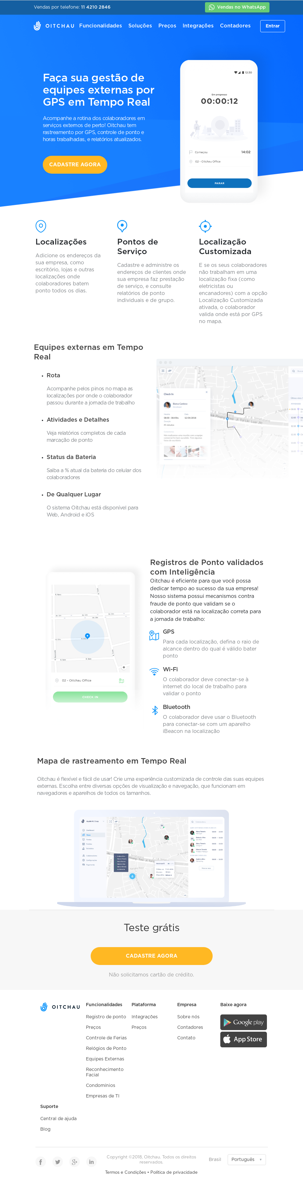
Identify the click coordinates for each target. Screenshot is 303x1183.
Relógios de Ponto (106, 1048)
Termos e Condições (125, 1173)
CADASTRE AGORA (75, 164)
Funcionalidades (100, 25)
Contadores (235, 25)
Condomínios (100, 1085)
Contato (186, 1038)
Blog (45, 1129)
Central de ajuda (58, 1119)
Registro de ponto (106, 1017)
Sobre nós (188, 1017)
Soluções (140, 25)
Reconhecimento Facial (105, 1072)
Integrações (198, 25)
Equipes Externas (105, 1059)
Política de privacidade (174, 1173)
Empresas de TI (102, 1096)
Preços (167, 25)
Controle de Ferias (106, 1038)
